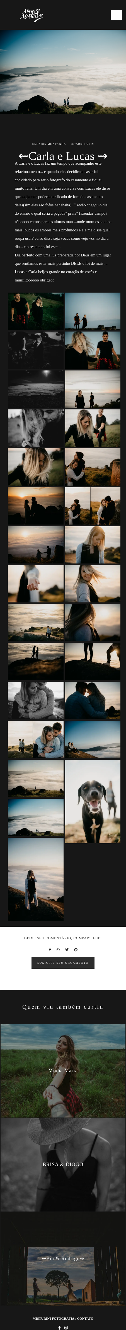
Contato (85, 1318)
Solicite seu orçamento (63, 962)
